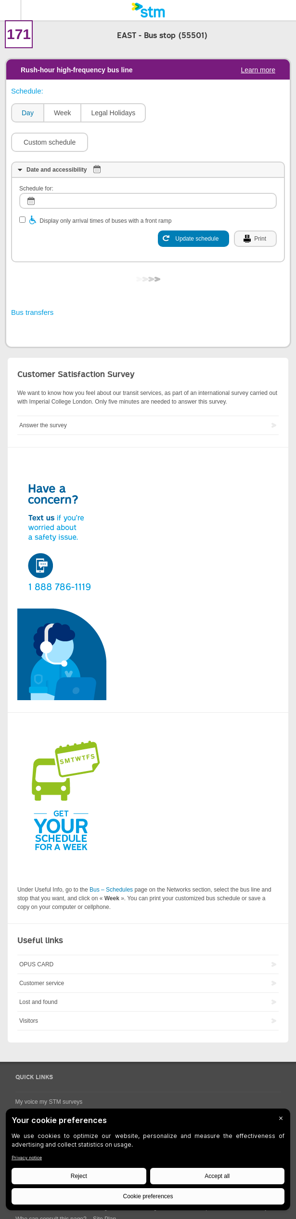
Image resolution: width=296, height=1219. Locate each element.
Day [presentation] (28, 113)
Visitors (28, 992)
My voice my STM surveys (49, 1073)
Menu (10, 10)
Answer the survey (43, 396)
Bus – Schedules (111, 860)
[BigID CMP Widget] (148, 1162)
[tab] (27, 113)
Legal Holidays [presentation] (113, 113)
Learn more (258, 70)
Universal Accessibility (43, 1093)
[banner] (148, 10)
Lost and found (38, 973)
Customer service (41, 954)
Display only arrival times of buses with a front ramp (105, 192)
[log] (148, 172)
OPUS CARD (36, 935)
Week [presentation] (62, 113)
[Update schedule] (193, 210)
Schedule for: (36, 159)
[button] (189, 112)
